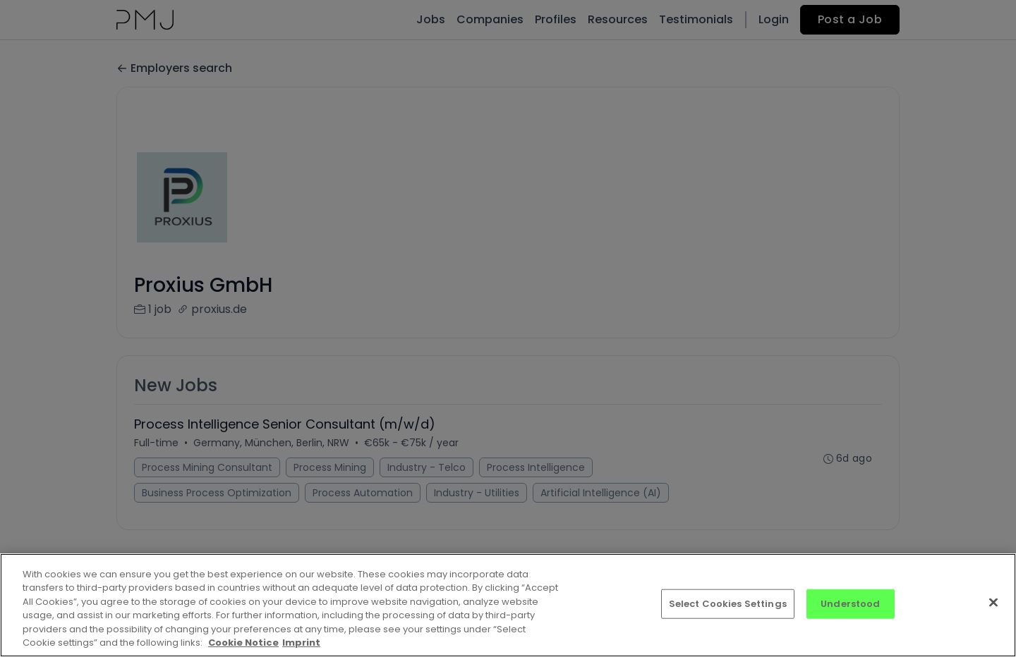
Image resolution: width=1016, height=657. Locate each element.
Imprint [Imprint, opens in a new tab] (301, 642)
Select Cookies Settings (728, 603)
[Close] (993, 602)
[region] (508, 605)
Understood (850, 603)
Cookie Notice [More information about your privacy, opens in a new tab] (243, 642)
